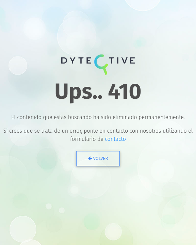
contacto (115, 139)
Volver (98, 158)
